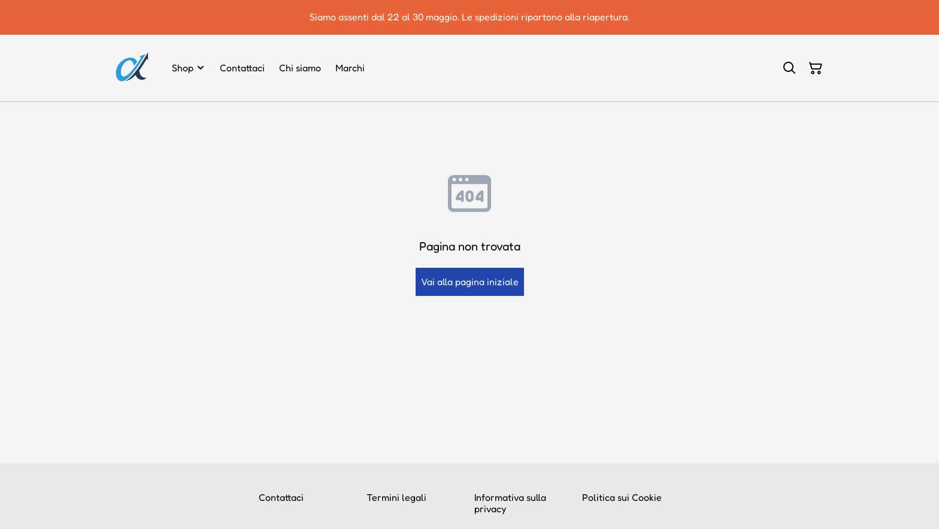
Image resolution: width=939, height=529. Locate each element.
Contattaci (281, 497)
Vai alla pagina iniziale (470, 282)
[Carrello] (815, 68)
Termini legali (396, 497)
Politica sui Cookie (622, 497)
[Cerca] (789, 68)
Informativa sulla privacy (510, 503)
